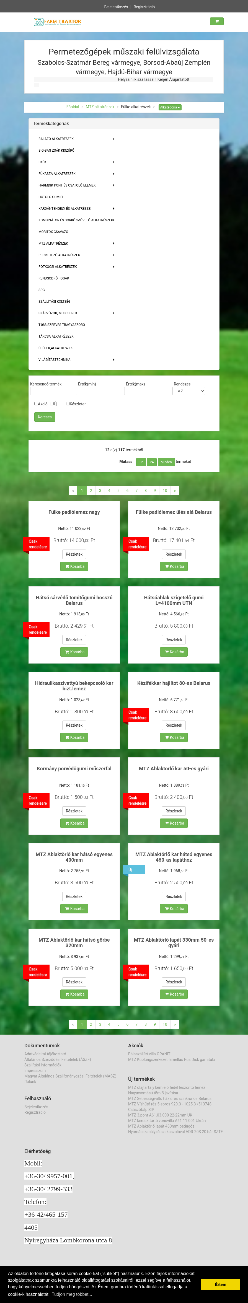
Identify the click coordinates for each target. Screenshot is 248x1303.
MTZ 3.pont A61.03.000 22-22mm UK (160, 1115)
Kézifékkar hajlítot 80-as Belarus (173, 683)
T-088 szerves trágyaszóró (61, 325)
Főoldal (72, 107)
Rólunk (30, 1081)
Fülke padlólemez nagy (74, 512)
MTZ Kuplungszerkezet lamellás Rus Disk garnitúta (171, 1059)
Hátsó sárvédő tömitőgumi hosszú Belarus (74, 600)
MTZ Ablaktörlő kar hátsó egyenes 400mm (74, 857)
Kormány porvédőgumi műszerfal (74, 768)
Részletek (74, 554)
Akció (41, 404)
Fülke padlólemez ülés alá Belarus (174, 512)
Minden (166, 462)
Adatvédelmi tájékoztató (45, 1054)
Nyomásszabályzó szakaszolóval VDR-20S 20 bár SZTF (175, 1132)
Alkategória (170, 107)
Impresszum (35, 1070)
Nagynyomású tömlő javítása (153, 1093)
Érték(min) (87, 384)
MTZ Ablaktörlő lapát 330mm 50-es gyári (174, 942)
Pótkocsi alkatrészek (57, 267)
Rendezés (182, 384)
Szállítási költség (54, 302)
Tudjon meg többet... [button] (72, 1294)
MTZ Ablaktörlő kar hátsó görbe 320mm (74, 942)
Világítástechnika (54, 360)
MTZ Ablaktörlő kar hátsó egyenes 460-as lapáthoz (173, 857)
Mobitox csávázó (53, 232)
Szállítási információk (42, 1065)
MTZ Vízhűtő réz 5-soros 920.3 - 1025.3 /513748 (169, 1104)
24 (152, 462)
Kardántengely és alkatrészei (64, 209)
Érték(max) (135, 384)
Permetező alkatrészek (59, 255)
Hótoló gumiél (51, 197)
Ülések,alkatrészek (55, 348)
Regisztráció (144, 6)
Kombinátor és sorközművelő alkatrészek (75, 220)
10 (165, 490)
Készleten (76, 404)
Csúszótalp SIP (141, 1109)
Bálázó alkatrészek (56, 139)
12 (141, 462)
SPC (41, 290)
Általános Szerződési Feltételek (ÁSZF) (57, 1059)
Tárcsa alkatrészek (56, 336)
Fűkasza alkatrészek (57, 174)
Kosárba (75, 566)
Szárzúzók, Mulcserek (58, 313)
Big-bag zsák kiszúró (56, 150)
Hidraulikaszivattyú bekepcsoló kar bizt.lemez (74, 685)
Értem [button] (220, 1284)
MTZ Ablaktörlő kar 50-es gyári (174, 768)
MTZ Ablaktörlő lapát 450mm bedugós (161, 1126)
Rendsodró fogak (53, 278)
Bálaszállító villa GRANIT (149, 1054)
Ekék (42, 162)
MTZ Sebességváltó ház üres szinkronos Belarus (169, 1098)
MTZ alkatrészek (100, 107)
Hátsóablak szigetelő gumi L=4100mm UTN (173, 600)
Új (53, 404)
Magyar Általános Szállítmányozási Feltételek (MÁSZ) (70, 1076)
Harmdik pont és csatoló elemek (67, 185)
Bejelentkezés (116, 6)
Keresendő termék (45, 384)
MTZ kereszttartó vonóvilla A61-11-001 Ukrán (167, 1120)
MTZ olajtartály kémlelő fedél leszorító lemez (166, 1087)
